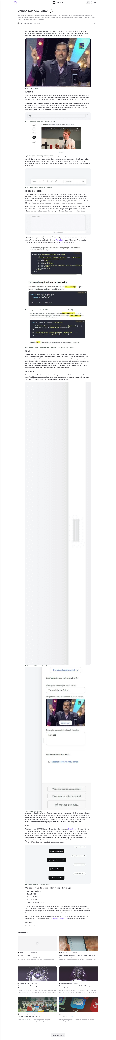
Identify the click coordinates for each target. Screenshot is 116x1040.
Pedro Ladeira (60, 240)
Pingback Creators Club (60, 918)
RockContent (72, 829)
